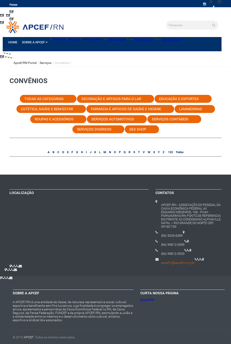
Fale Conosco (143, 40)
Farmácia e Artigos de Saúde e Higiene (126, 109)
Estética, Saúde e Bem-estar (47, 109)
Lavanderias (190, 109)
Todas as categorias (44, 99)
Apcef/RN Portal (25, 63)
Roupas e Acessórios (54, 119)
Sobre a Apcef (35, 42)
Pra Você (59, 39)
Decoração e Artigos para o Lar (111, 99)
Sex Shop (137, 129)
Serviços (74, 39)
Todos (180, 152)
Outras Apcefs (171, 40)
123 (170, 152)
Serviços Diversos (94, 129)
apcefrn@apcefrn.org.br (178, 262)
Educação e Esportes (179, 99)
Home (12, 42)
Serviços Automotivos (112, 119)
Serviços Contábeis (170, 119)
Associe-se (117, 40)
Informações (92, 39)
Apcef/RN (147, 300)
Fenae (13, 4)
